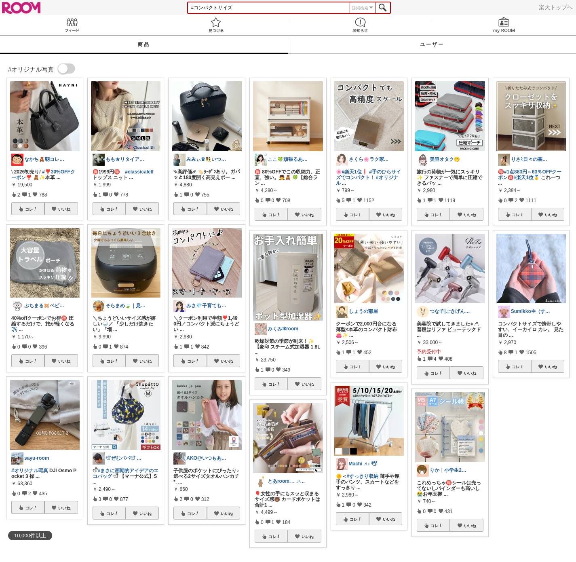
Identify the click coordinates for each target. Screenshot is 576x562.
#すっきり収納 (363, 476)
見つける (216, 25)
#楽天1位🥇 (527, 177)
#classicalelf (139, 172)
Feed (72, 25)
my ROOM (504, 25)
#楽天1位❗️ (355, 172)
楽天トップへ (556, 7)
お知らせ (360, 25)
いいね (64, 209)
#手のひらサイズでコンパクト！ (368, 174)
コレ (31, 209)
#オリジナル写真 (29, 470)
